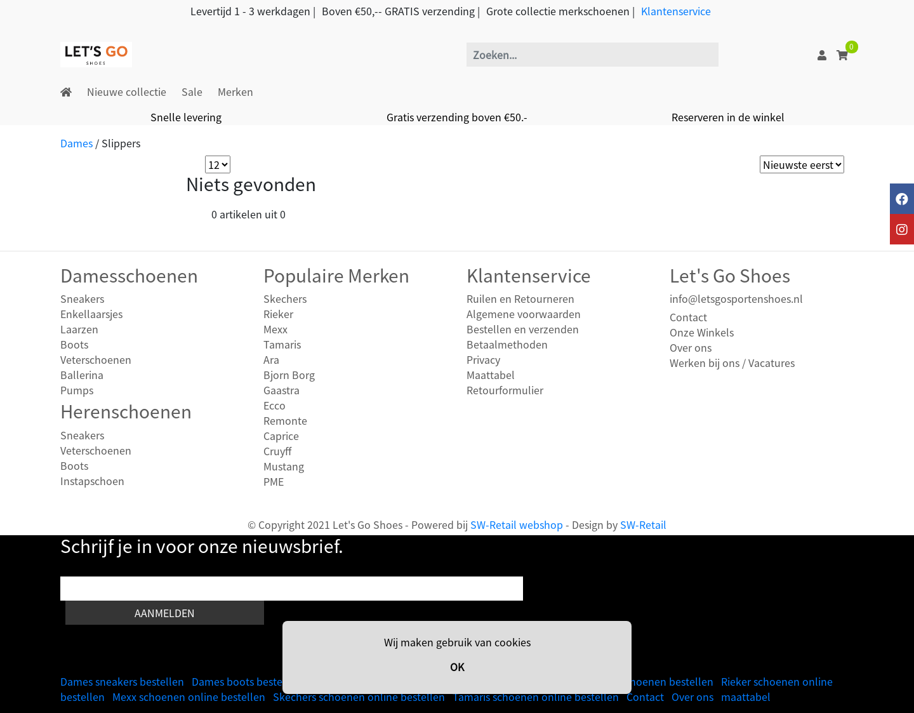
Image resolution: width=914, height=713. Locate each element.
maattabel (746, 696)
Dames (76, 142)
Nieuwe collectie (126, 91)
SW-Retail (643, 524)
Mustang (283, 466)
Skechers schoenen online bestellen (359, 696)
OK (457, 666)
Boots (74, 344)
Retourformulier (505, 389)
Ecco (274, 405)
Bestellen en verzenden (523, 329)
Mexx (275, 329)
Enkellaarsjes (91, 313)
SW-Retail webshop (516, 524)
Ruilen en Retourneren (520, 298)
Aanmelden (165, 612)
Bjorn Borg (289, 374)
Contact (688, 316)
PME (273, 481)
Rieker (278, 313)
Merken (235, 91)
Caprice (281, 435)
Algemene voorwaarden (524, 313)
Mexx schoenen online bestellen (188, 696)
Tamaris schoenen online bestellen (536, 696)
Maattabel (491, 374)
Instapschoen (92, 480)
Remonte (285, 420)
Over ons (691, 347)
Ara (271, 359)
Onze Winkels (702, 332)
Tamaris (282, 344)
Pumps (76, 389)
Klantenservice (676, 10)
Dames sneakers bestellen (122, 681)
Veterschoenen (95, 359)
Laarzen (79, 329)
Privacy (483, 359)
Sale (192, 91)
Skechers (285, 298)
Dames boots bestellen (246, 681)
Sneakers (82, 298)
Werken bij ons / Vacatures (732, 362)
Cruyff (277, 450)
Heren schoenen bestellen (650, 681)
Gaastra (281, 389)
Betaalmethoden (507, 344)
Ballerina (81, 374)
